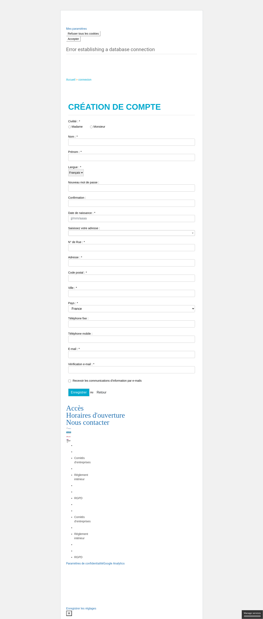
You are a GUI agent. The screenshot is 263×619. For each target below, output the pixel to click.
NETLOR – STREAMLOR (116, 504)
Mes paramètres (76, 28)
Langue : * (74, 167)
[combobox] (131, 233)
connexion (84, 79)
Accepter (73, 39)
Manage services (252, 614)
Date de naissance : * (81, 213)
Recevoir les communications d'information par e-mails (105, 380)
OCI (166, 500)
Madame (75, 126)
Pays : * (73, 303)
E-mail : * (74, 349)
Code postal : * (77, 272)
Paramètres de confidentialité (84, 563)
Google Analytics (114, 563)
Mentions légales (124, 500)
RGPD (78, 498)
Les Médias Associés (148, 504)
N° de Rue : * (76, 242)
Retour (101, 392)
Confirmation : (77, 197)
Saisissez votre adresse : (84, 228)
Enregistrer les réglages (81, 608)
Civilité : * (74, 121)
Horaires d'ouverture (95, 415)
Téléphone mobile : (80, 333)
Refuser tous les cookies (83, 33)
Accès (75, 408)
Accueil (71, 79)
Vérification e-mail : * (81, 364)
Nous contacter (87, 422)
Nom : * (73, 136)
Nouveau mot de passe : (83, 182)
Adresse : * (75, 257)
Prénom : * (75, 151)
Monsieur (97, 126)
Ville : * (72, 287)
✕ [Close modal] (69, 613)
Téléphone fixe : (78, 318)
